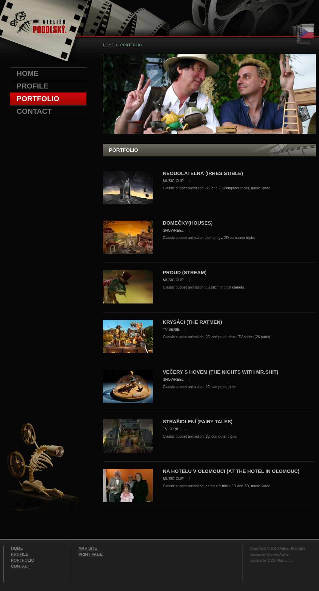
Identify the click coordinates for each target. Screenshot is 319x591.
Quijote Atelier (278, 554)
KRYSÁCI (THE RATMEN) (192, 322)
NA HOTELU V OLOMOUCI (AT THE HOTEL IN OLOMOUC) (231, 471)
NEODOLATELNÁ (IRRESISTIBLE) (203, 173)
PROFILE (32, 86)
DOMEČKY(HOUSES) (188, 223)
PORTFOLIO (38, 99)
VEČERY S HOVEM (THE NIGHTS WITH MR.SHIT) (220, 372)
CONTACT (34, 111)
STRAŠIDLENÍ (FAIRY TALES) (198, 421)
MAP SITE (87, 548)
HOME (28, 73)
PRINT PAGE (90, 554)
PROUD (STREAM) (185, 272)
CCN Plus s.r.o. (279, 560)
